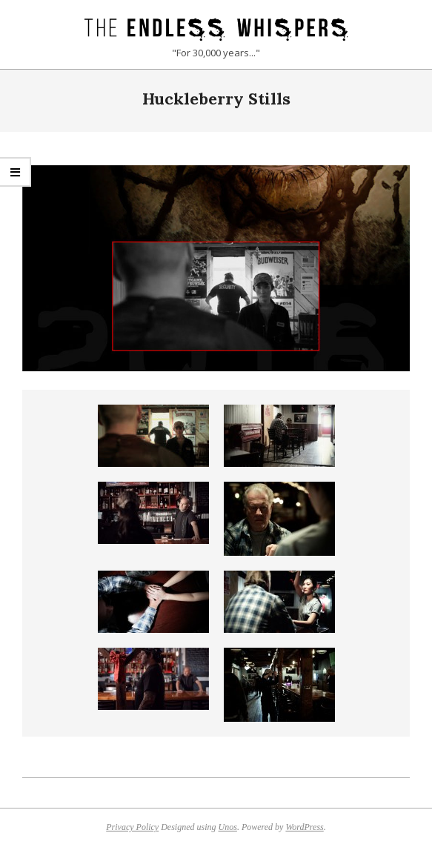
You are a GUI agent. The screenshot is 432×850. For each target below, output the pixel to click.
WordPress (304, 827)
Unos (228, 827)
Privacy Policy (132, 827)
